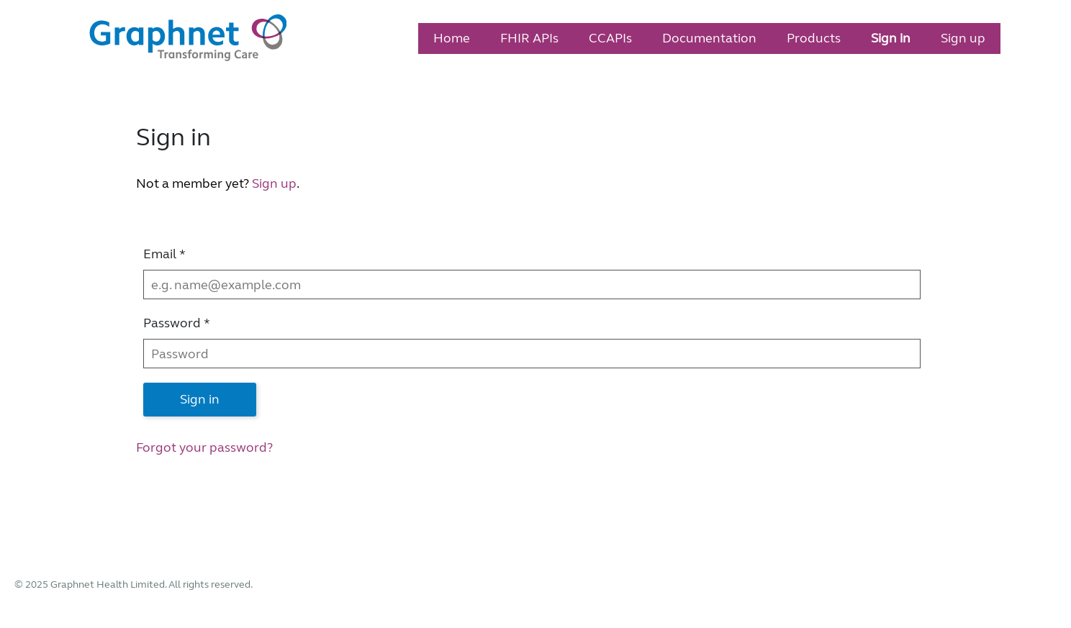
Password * (176, 323)
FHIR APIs (529, 38)
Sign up (963, 38)
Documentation (709, 38)
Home (451, 38)
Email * (164, 254)
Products (814, 38)
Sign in (890, 38)
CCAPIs (610, 38)
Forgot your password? (204, 447)
